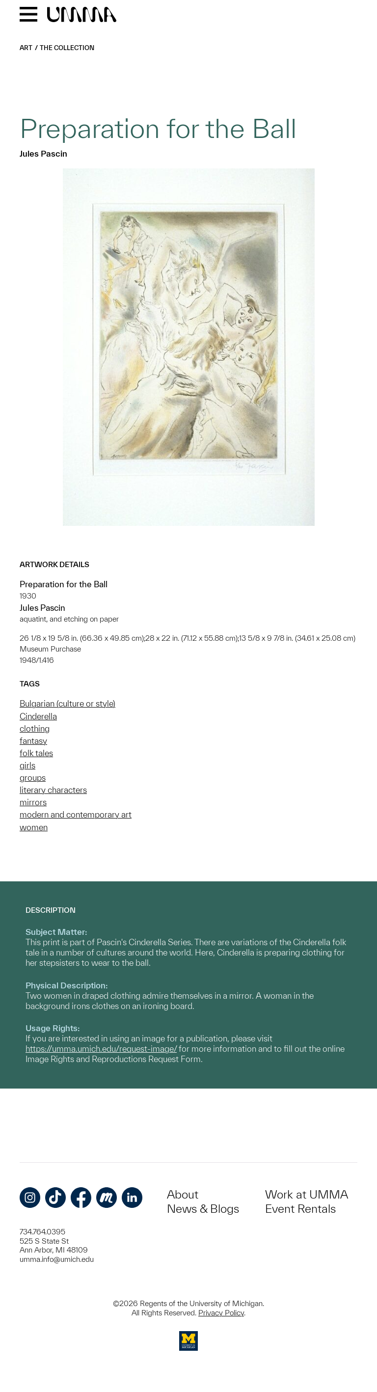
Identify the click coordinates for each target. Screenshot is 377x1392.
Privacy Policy (221, 1313)
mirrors (33, 802)
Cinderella (38, 716)
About (182, 1194)
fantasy (33, 740)
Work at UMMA (306, 1194)
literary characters (53, 789)
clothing (35, 728)
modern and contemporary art (76, 814)
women (34, 827)
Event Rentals (300, 1208)
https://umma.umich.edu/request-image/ (101, 1048)
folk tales (36, 753)
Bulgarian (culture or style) (67, 703)
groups (33, 777)
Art (26, 48)
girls (27, 765)
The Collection (67, 48)
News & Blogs (203, 1208)
